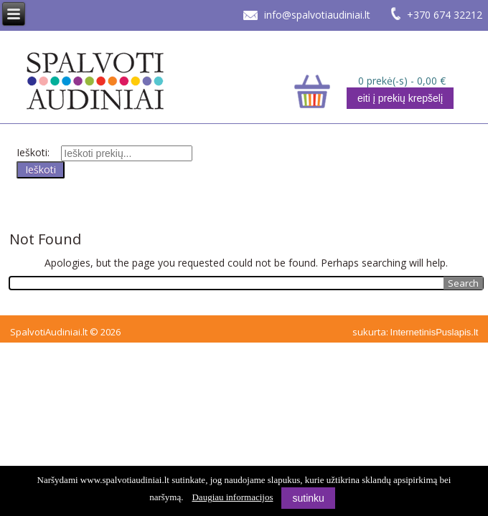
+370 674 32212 (444, 15)
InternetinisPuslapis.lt (434, 332)
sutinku (308, 498)
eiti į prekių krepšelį (400, 98)
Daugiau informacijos (232, 497)
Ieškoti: (33, 152)
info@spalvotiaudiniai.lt (317, 15)
